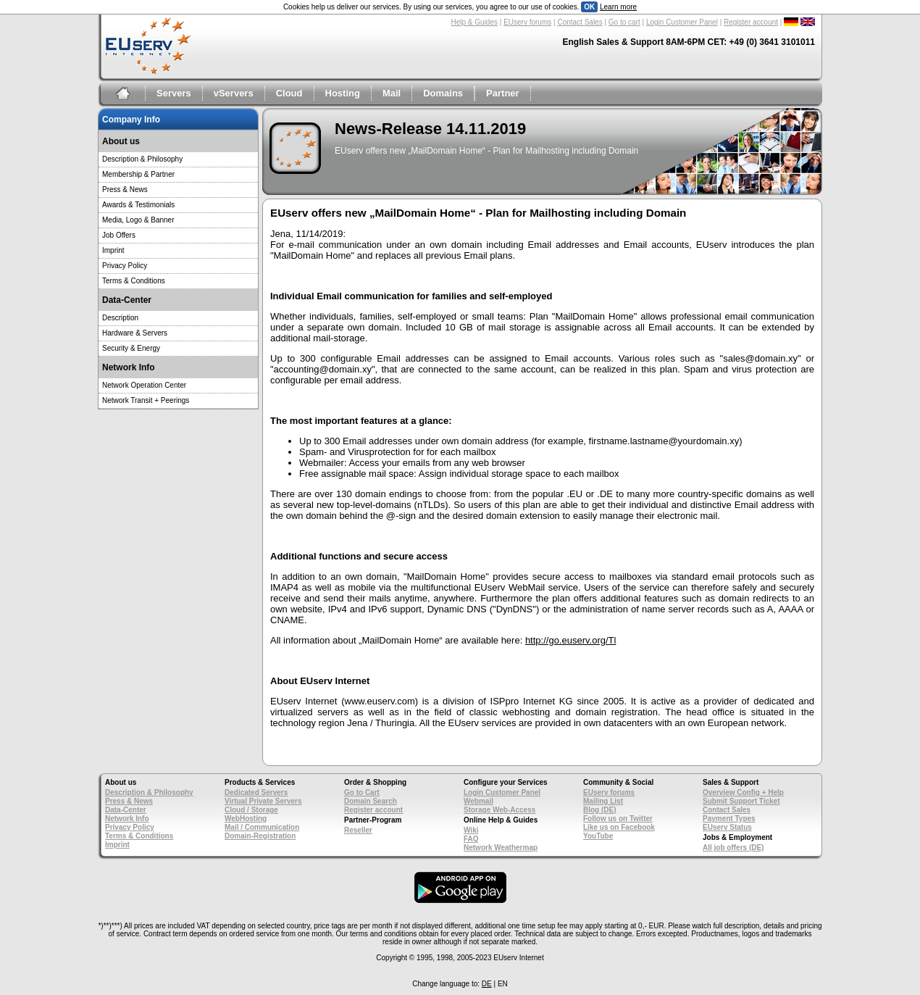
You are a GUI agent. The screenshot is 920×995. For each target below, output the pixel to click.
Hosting (342, 93)
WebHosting (246, 819)
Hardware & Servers (134, 333)
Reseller (358, 830)
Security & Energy (131, 348)
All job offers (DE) (733, 848)
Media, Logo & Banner (138, 220)
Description (120, 318)
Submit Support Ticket (741, 801)
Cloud (289, 93)
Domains (443, 93)
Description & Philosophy (142, 159)
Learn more (618, 7)
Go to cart (624, 22)
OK (589, 7)
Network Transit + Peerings (145, 400)
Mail (391, 93)
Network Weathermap (501, 848)
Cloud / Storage (251, 810)
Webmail (478, 801)
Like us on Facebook (619, 827)
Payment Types (729, 819)
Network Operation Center (144, 385)
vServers (234, 93)
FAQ (471, 839)
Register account (751, 22)
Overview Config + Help (743, 792)
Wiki (471, 830)
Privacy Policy (124, 266)
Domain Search (370, 801)
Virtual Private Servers (263, 801)
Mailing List (603, 801)
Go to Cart (362, 792)
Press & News (125, 189)
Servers (173, 93)
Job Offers (118, 235)
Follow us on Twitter (618, 819)
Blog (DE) (599, 810)
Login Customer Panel (682, 22)
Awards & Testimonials (138, 205)
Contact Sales (579, 22)
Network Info (127, 819)
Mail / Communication (262, 827)
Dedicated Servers (256, 792)
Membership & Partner (138, 174)
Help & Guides (474, 22)
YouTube (598, 836)
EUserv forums (527, 22)
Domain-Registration (260, 836)
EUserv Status (727, 827)
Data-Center (125, 810)
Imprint (113, 250)
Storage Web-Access (499, 810)
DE (487, 984)
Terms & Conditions (133, 281)
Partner (502, 93)
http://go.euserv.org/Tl (570, 640)
